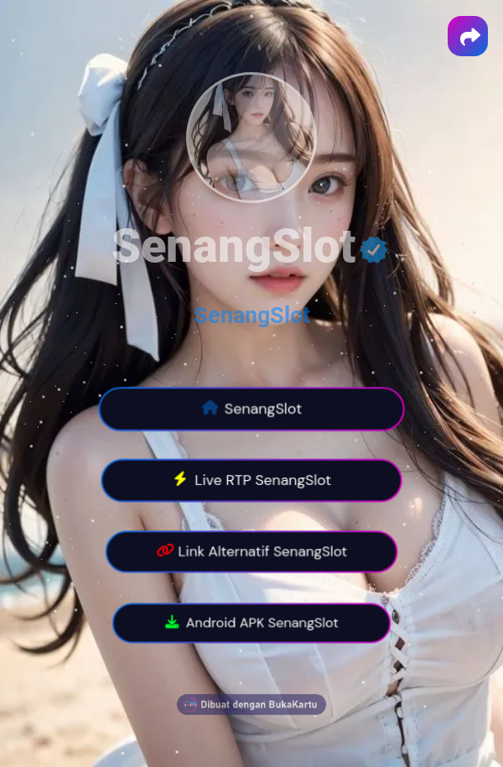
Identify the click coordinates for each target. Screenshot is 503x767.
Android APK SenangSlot (251, 624)
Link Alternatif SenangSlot (251, 551)
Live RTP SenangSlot (251, 481)
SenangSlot (252, 315)
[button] (468, 36)
